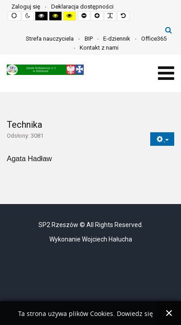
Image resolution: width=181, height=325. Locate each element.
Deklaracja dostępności (82, 6)
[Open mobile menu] (166, 73)
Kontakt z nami (99, 47)
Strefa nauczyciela (50, 38)
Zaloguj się (25, 6)
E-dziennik (116, 38)
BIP (89, 38)
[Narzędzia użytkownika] (162, 139)
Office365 (154, 38)
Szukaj (168, 29)
